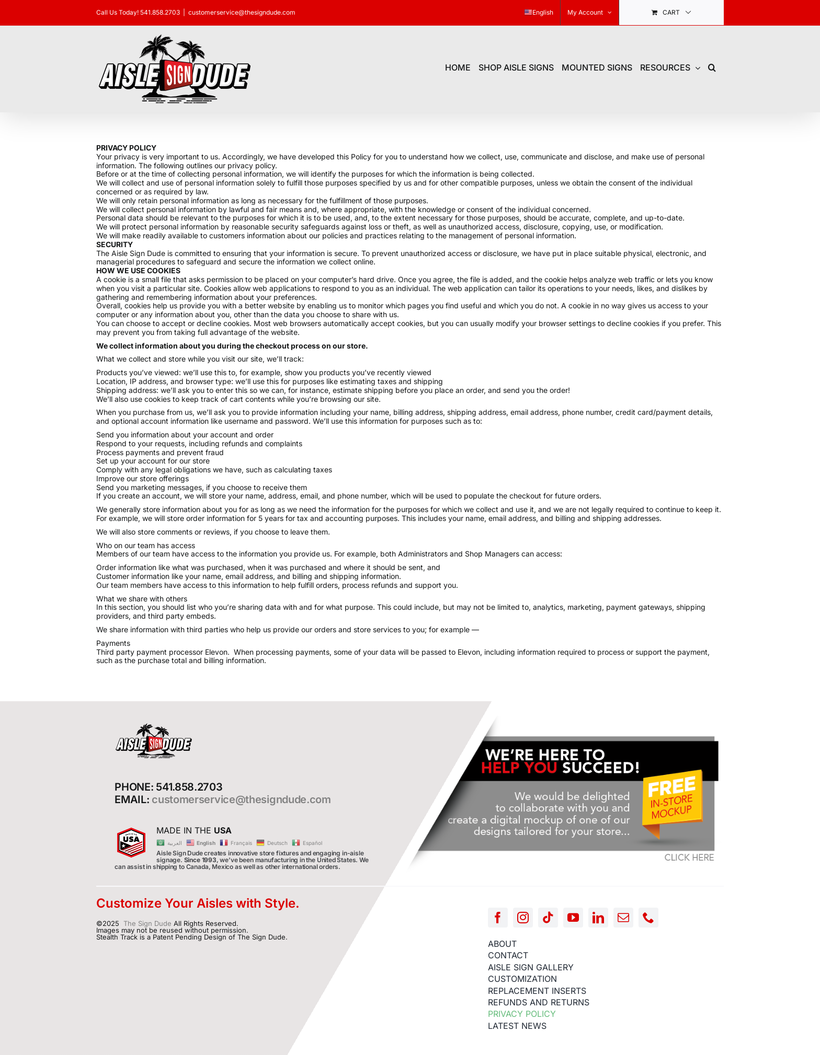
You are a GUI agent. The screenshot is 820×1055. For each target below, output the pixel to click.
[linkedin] (598, 918)
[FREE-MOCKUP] (564, 718)
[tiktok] (548, 918)
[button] (712, 66)
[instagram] (523, 918)
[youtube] (573, 918)
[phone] (648, 918)
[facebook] (498, 918)
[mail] (623, 918)
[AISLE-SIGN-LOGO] (154, 726)
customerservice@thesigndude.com (241, 12)
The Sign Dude (147, 923)
